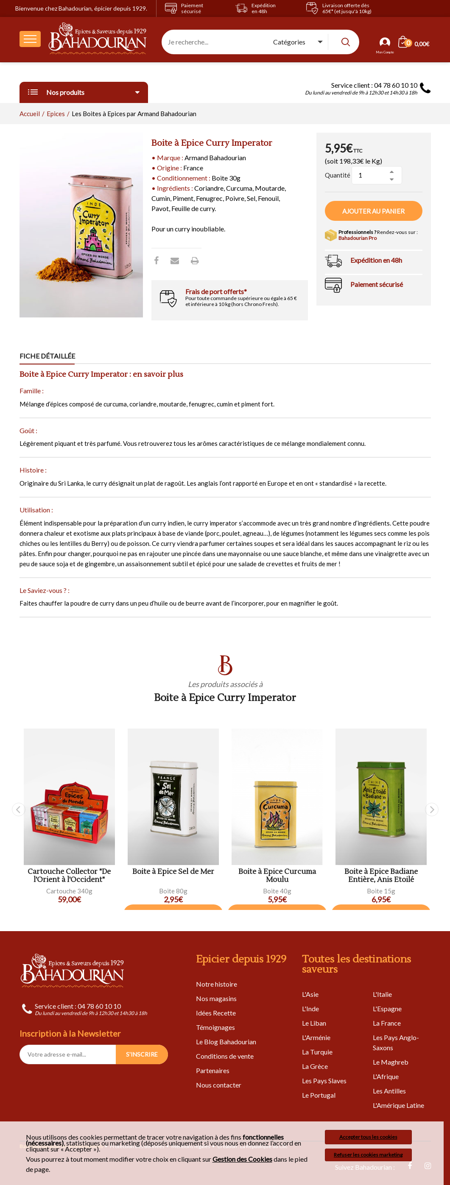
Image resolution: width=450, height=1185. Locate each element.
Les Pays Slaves (324, 1081)
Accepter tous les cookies (368, 1137)
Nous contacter (218, 1085)
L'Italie (382, 994)
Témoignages (215, 1027)
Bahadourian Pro (357, 238)
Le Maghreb (390, 1062)
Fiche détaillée (47, 356)
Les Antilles (389, 1091)
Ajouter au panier (373, 211)
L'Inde (310, 1008)
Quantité (337, 175)
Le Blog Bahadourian (226, 1042)
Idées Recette (216, 1013)
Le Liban (314, 1023)
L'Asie (310, 994)
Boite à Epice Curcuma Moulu (277, 876)
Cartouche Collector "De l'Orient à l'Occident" (69, 876)
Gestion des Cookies (242, 1159)
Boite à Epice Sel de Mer (173, 872)
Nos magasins (216, 998)
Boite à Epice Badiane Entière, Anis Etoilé (381, 876)
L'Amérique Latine (398, 1105)
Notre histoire (216, 984)
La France (387, 1023)
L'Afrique (386, 1076)
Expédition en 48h (376, 260)
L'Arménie (316, 1037)
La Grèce (315, 1066)
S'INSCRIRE (142, 1054)
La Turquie (317, 1052)
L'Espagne (387, 1008)
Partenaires (212, 1070)
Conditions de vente (225, 1056)
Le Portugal (318, 1095)
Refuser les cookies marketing (368, 1155)
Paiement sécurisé (376, 284)
